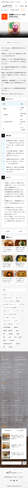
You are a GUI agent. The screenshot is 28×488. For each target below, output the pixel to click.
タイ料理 (3, 390)
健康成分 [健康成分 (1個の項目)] (16, 327)
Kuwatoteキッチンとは (19, 369)
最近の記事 (7, 430)
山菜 (2, 417)
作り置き (3, 402)
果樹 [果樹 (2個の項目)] (4, 337)
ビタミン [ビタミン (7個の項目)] (14, 317)
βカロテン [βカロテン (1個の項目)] (5, 294)
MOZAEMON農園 (18, 372)
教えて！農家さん (5, 374)
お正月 (16, 407)
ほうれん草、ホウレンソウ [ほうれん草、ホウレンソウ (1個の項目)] (9, 304)
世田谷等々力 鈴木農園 (6, 372)
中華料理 (3, 388)
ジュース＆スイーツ (5, 395)
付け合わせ (17, 402)
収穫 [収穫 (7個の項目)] (4, 333)
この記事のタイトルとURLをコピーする (14, 42)
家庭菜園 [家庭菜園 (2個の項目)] (11, 333)
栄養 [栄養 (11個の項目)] (10, 337)
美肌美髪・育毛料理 (19, 420)
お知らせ (16, 367)
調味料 (16, 393)
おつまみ (3, 393)
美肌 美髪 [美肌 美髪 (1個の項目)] (18, 343)
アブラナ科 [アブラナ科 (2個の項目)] (21, 304)
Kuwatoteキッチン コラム (6, 363)
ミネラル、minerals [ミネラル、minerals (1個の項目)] (7, 324)
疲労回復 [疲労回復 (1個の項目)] (12, 340)
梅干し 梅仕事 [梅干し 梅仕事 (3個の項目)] (18, 337)
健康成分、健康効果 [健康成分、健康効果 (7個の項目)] (7, 330)
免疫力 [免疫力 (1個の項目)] (17, 330)
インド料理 (17, 388)
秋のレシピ (17, 410)
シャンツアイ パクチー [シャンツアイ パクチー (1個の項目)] (18, 310)
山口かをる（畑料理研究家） (16, 18)
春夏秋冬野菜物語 (5, 359)
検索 (24, 463)
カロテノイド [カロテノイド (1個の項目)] (6, 310)
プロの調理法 (4, 400)
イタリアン (17, 385)
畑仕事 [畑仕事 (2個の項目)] (4, 340)
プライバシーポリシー (5, 377)
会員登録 (22, 6)
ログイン (16, 6)
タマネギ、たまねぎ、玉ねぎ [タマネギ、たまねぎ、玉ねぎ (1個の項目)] (10, 314)
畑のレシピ (3, 357)
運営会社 (16, 377)
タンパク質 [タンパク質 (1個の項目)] (5, 317)
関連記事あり (17, 400)
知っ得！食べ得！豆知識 (20, 357)
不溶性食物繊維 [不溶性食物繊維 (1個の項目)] (6, 327)
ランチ (2, 398)
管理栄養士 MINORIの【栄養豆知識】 (20, 360)
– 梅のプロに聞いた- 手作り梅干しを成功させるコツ (20, 364)
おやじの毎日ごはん (19, 415)
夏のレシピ (3, 412)
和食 (2, 385)
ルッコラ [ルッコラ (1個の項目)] (18, 324)
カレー (2, 420)
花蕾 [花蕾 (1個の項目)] (4, 347)
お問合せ (3, 379)
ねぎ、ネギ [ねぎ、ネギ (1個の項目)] (18, 297)
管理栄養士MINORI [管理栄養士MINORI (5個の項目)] (7, 343)
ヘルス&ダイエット (19, 398)
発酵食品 (3, 407)
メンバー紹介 (4, 369)
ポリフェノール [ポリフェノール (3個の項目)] (6, 320)
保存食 (2, 405)
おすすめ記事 (20, 430)
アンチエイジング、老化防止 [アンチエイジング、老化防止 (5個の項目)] (10, 307)
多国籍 (16, 390)
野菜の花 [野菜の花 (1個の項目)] (11, 347)
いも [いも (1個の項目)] (12, 294)
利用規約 (16, 374)
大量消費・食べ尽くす (5, 415)
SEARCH (26, 2)
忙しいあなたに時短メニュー (7, 367)
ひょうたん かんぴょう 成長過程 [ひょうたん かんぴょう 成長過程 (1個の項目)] (11, 301)
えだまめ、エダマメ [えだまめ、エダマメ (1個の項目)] (7, 297)
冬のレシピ (3, 410)
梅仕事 (16, 417)
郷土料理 (16, 405)
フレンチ (16, 395)
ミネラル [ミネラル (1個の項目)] (16, 320)
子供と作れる (4, 422)
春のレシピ (17, 412)
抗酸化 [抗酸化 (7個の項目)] (18, 333)
